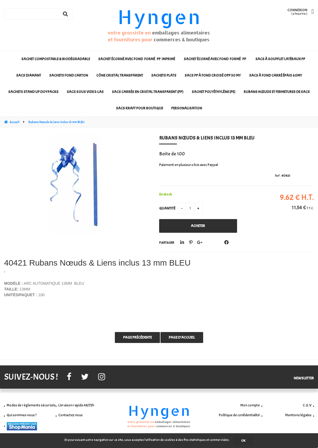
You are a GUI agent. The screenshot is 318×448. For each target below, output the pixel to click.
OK (243, 440)
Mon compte (250, 405)
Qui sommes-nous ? (22, 415)
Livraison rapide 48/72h (76, 405)
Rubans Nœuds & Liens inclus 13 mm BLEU (206, 138)
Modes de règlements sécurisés (31, 405)
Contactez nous (70, 415)
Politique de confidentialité (239, 415)
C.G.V (307, 405)
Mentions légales (298, 415)
